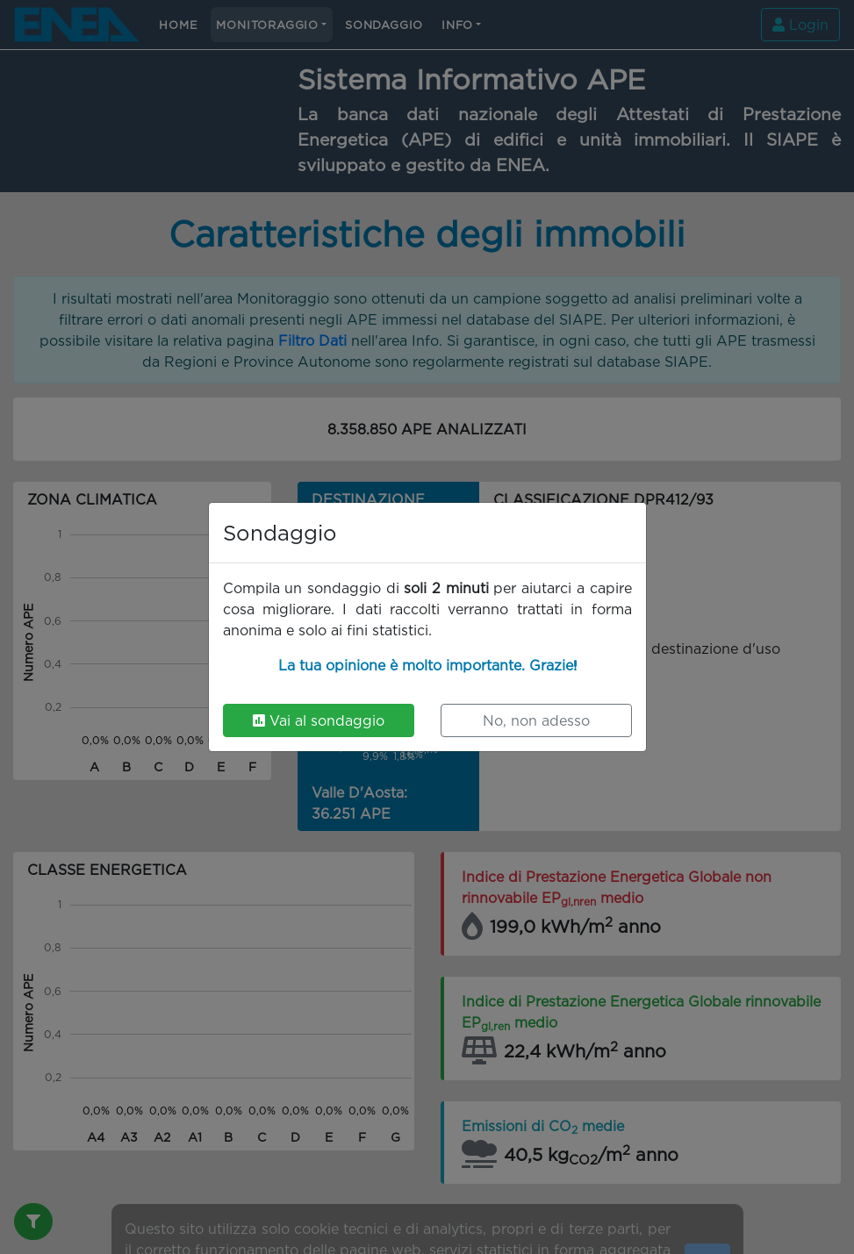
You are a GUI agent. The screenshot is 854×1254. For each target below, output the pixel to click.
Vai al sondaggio (318, 720)
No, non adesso (536, 720)
